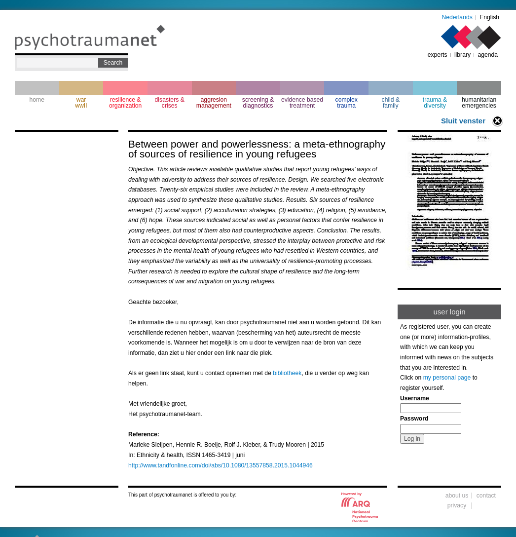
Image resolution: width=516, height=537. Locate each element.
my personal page (447, 377)
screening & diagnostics (258, 102)
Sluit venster (463, 120)
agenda (488, 54)
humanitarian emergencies (479, 102)
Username (414, 398)
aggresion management (213, 102)
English (489, 17)
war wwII (81, 102)
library (462, 54)
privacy (457, 505)
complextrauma (346, 102)
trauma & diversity (435, 102)
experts (437, 54)
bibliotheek (287, 373)
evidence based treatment (302, 102)
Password (414, 418)
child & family (391, 102)
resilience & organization (125, 102)
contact (486, 495)
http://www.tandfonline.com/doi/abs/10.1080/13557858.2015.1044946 (220, 465)
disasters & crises (169, 102)
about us (457, 495)
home (37, 99)
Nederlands (457, 17)
